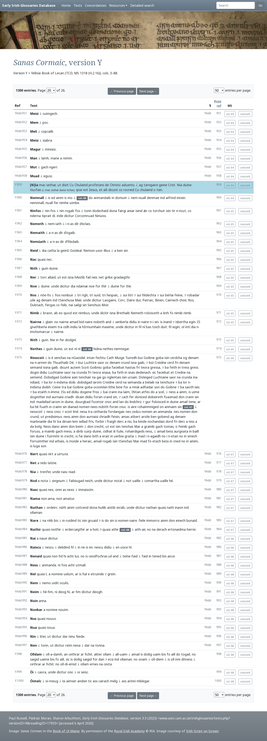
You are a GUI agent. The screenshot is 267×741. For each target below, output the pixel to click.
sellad (83, 421)
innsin (181, 197)
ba (167, 367)
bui (140, 357)
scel (161, 392)
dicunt (113, 189)
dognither (37, 397)
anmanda (165, 411)
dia (44, 250)
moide (74, 441)
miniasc (50, 149)
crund (125, 362)
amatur (68, 498)
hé (37, 407)
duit (164, 327)
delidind (64, 547)
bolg (38, 426)
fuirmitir (53, 436)
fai (81, 436)
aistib (111, 507)
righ (85, 295)
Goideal (76, 250)
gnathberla (38, 327)
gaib (141, 362)
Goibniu (96, 367)
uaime (44, 659)
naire (89, 322)
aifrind (171, 197)
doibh (46, 387)
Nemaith (37, 232)
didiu (133, 322)
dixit (65, 185)
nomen (84, 407)
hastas (130, 367)
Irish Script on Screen (202, 731)
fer (56, 202)
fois (64, 565)
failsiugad (76, 480)
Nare (34, 520)
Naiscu (35, 547)
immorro (153, 520)
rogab (69, 210)
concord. (245, 114)
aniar (131, 210)
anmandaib (102, 197)
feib (64, 305)
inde (60, 215)
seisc (84, 672)
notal (118, 480)
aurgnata (181, 431)
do (91, 197)
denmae (153, 197)
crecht (99, 426)
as (72, 223)
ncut (182, 210)
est (85, 189)
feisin (115, 416)
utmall (80, 565)
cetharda (100, 411)
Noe (33, 286)
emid (72, 664)
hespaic (112, 295)
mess (68, 431)
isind (139, 210)
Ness (47, 426)
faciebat (118, 367)
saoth (189, 387)
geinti (64, 250)
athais (59, 441)
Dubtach (36, 305)
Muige (119, 357)
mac (42, 185)
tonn (87, 210)
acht (70, 556)
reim (68, 645)
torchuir (159, 210)
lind (75, 411)
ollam (107, 654)
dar (65, 636)
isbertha (181, 322)
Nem (34, 583)
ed (53, 197)
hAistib (80, 277)
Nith (33, 268)
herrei (191, 529)
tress (185, 367)
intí (187, 327)
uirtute (62, 454)
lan (121, 401)
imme (55, 392)
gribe (109, 277)
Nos (33, 295)
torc (43, 277)
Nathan (36, 507)
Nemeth (37, 223)
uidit (55, 583)
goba (160, 357)
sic (154, 372)
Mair (78, 300)
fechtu (100, 357)
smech (192, 436)
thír (104, 286)
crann (113, 392)
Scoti (85, 367)
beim (79, 426)
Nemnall (37, 197)
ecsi (110, 659)
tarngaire (151, 185)
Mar (137, 426)
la (58, 250)
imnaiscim (85, 489)
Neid (34, 250)
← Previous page (122, 91)
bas (148, 327)
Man (33, 158)
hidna (97, 349)
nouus (51, 618)
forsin (98, 397)
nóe (43, 295)
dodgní (70, 340)
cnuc (122, 407)
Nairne (35, 322)
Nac (33, 259)
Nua (33, 627)
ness (172, 392)
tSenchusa (66, 300)
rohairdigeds (134, 431)
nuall (142, 197)
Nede (80, 636)
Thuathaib (60, 362)
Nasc (34, 489)
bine (119, 387)
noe (92, 286)
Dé (71, 362)
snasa (106, 372)
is (49, 197)
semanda (134, 382)
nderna (35, 215)
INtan (136, 392)
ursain (132, 377)
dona (113, 210)
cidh (66, 327)
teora (145, 367)
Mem (34, 122)
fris (90, 421)
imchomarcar (40, 331)
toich (156, 327)
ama (51, 498)
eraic (105, 436)
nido (43, 463)
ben (120, 250)
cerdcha (176, 357)
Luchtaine (55, 372)
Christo (115, 185)
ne (83, 547)
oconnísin (100, 387)
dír (77, 223)
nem (134, 197)
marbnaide (38, 421)
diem (160, 659)
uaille (136, 480)
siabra (47, 140)
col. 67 (230, 454)
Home (66, 5)
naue (43, 538)
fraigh (111, 421)
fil (140, 327)
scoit (68, 411)
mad (141, 436)
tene (192, 401)
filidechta (149, 295)
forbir (99, 421)
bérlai (169, 295)
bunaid (191, 520)
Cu (72, 185)
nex (50, 489)
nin (47, 210)
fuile (119, 431)
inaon (179, 507)
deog (62, 592)
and (108, 322)
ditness (186, 659)
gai (99, 377)
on (162, 407)
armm (42, 362)
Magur (35, 149)
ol (183, 327)
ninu (72, 636)
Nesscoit (37, 357)
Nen (33, 645)
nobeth (99, 322)
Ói (32, 672)
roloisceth (151, 313)
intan (91, 357)
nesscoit (36, 411)
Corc (121, 300)
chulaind (146, 189)
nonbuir (67, 295)
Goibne (149, 357)
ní (143, 327)
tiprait (46, 215)
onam (143, 659)
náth (62, 507)
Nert (34, 454)
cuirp (88, 431)
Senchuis (94, 305)
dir (62, 241)
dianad (73, 407)
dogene (86, 392)
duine (187, 185)
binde (142, 421)
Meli (33, 131)
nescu (49, 547)
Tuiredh (131, 357)
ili (114, 431)
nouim (63, 609)
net (101, 277)
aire (134, 407)
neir (94, 277)
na (69, 357)
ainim (194, 441)
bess (169, 431)
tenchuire (167, 382)
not (128, 480)
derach (161, 529)
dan (101, 659)
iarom (97, 382)
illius (107, 250)
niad (72, 472)
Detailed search (142, 5)
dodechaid (100, 210)
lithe (111, 387)
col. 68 (230, 539)
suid (97, 295)
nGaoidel (78, 357)
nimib (178, 313)
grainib (149, 426)
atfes (145, 392)
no (56, 322)
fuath (43, 407)
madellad (43, 401)
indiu (74, 327)
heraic (87, 441)
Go (260, 5)
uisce (124, 547)
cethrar (74, 654)
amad (74, 322)
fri (176, 362)
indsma (62, 382)
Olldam (36, 654)
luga (36, 446)
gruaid (93, 520)
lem (75, 421)
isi (63, 681)
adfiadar (146, 387)
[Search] (235, 5)
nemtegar (121, 349)
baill (196, 431)
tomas (169, 426)
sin (126, 250)
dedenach (143, 372)
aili (105, 189)
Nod (33, 480)
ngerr (53, 167)
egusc (47, 176)
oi (78, 672)
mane (55, 158)
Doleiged (145, 377)
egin (192, 322)
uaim (123, 654)
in (113, 197)
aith (138, 529)
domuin (121, 197)
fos (52, 210)
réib (50, 520)
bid (81, 322)
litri (130, 295)
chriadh (104, 416)
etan (174, 436)
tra (60, 327)
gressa (155, 367)
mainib (49, 431)
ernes (94, 664)
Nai (33, 538)
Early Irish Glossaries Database (28, 5)
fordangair (116, 411)
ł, (47, 574)
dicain (79, 397)
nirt (50, 454)
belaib (149, 382)
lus (77, 556)
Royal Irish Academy (129, 731)
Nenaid (36, 556)
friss (96, 392)
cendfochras (98, 556)
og (185, 357)
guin (45, 268)
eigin (176, 327)
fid (61, 556)
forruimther (39, 441)
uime (195, 392)
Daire (131, 300)
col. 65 (230, 211)
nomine (57, 574)
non (59, 498)
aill (173, 654)
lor (51, 382)
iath (59, 223)
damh (57, 654)
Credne (180, 372)
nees (94, 407)
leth (166, 313)
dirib (79, 431)
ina (195, 377)
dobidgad (84, 382)
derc (120, 421)
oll (47, 654)
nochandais (156, 421)
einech (180, 520)
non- (44, 498)
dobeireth (155, 397)
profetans (96, 185)
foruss (35, 431)
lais (197, 387)
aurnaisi (58, 397)
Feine (178, 295)
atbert (135, 416)
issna (46, 367)
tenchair (85, 377)
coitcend (81, 507)
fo (171, 313)
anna (42, 600)
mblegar (143, 681)
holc (96, 529)
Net (33, 463)
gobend (163, 416)
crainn (57, 407)
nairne (64, 322)
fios (57, 295)
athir (115, 529)
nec (49, 259)
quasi (41, 259)
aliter (98, 654)
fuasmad (171, 397)
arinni (131, 681)
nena (76, 645)
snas (131, 372)
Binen (159, 300)
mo (69, 197)
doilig (148, 654)
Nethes (36, 349)
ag (141, 185)
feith (173, 367)
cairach (103, 681)
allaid (52, 277)
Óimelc (35, 681)
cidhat (107, 431)
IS (198, 322)
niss (191, 421)
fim (50, 592)
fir (54, 421)
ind (162, 197)
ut (59, 185)
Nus (33, 618)
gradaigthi (122, 277)
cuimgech (50, 113)
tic (79, 520)
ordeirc (52, 507)
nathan (151, 507)
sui (125, 295)
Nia (179, 185)
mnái (135, 387)
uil (110, 556)
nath (170, 507)
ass (95, 681)
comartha (151, 480)
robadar (193, 295)
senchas (60, 357)
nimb (187, 313)
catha (51, 250)
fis (49, 295)
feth (120, 372)
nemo (46, 583)
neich (89, 480)
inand (167, 322)
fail (88, 277)
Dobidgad (51, 377)
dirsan (66, 421)
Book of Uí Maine (66, 731)
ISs (63, 392)
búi (151, 362)
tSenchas (125, 441)
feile (142, 520)
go (104, 377)
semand (36, 367)
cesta (108, 664)
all (117, 654)
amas (125, 416)
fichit (88, 654)
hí (130, 547)
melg (114, 681)
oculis (64, 583)
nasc (64, 472)
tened (156, 556)
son (157, 387)
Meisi (34, 113)
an (155, 411)
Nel (33, 574)
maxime (108, 327)
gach (44, 167)
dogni (34, 372)
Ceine (56, 387)
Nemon (89, 250)
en (91, 547)
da (32, 426)
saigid (34, 659)
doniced (141, 397)
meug (53, 681)
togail (185, 654)
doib (72, 382)
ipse (79, 189)
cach (125, 397)
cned (176, 441)
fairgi (122, 210)
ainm (59, 197)
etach (156, 441)
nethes (108, 349)
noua (51, 627)
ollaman (36, 512)
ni (59, 565)
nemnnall (37, 202)
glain (49, 322)
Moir (105, 305)
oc (107, 362)
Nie (52, 340)
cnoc (108, 401)
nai (71, 305)
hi (65, 556)
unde (55, 286)
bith (95, 436)
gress (194, 367)
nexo (70, 489)
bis (56, 520)
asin (75, 377)
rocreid (128, 189)
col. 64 (230, 114)
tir (173, 210)
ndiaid (34, 382)
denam (46, 300)
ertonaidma (177, 529)
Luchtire (90, 362)
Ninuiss (100, 215)
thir (128, 286)
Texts (78, 5)
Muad (34, 176)
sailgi (78, 305)
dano (56, 426)
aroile (145, 416)
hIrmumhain (91, 327)
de (107, 185)
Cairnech (171, 300)
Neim (34, 592)
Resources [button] (117, 5)
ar (199, 401)
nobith (103, 407)
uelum (68, 574)
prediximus (53, 416)
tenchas (127, 426)
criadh (69, 397)
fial (84, 574)
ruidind (71, 520)
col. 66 (230, 358)
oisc (70, 672)
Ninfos (35, 210)
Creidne (160, 362)
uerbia (119, 436)
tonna (99, 645)
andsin (82, 681)
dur (138, 300)
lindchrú (136, 401)
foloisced (159, 401)
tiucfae (35, 189)
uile (32, 300)
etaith (42, 392)
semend (36, 377)
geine (163, 185)
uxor (99, 250)
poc (45, 122)
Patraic (147, 300)
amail (183, 401)
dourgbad (82, 401)
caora (42, 672)
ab (56, 313)
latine (52, 463)
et (100, 189)
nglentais (114, 377)
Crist (171, 185)
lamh (45, 158)
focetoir (97, 401)
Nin (33, 636)
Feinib (182, 426)
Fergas (50, 305)
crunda (81, 372)
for (97, 286)
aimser (71, 681)
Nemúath (38, 241)
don (181, 397)
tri (79, 295)
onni (58, 489)
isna (71, 277)
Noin (34, 600)
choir (182, 300)
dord (169, 421)
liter (42, 636)
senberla (121, 322)
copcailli (47, 131)
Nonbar (36, 609)
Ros (191, 300)
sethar (51, 185)
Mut (33, 167)
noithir (56, 529)
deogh (97, 592)
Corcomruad (84, 215)
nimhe (64, 202)
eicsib (120, 507)
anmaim (170, 407)
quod (68, 313)
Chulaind (81, 185)
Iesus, (93, 189)
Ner (33, 277)
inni (177, 659)
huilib (102, 507)
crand (107, 397)
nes (128, 411)
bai (69, 387)
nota (44, 480)
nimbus (84, 313)
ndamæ (82, 286)
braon (47, 313)
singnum (58, 480)
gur (148, 401)
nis (129, 421)
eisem (52, 327)
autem (75, 367)
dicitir (104, 313)
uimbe (74, 202)
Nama (35, 498)
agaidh (155, 436)
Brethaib (123, 313)
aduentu (128, 185)
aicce (171, 556)
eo (61, 313)
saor (101, 362)
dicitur (69, 215)
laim (126, 392)
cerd (170, 362)
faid (134, 556)
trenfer (45, 472)
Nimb (34, 313)
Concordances (95, 5)
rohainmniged (148, 407)
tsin (159, 189)
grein (111, 574)
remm (67, 158)
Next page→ (148, 91)
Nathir (35, 529)
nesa (83, 411)
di (53, 215)
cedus (136, 411)
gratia (129, 436)
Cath (110, 357)
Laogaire (109, 300)
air (143, 529)
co (120, 189)
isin (168, 210)
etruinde (97, 574)
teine (126, 556)
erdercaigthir (75, 529)
